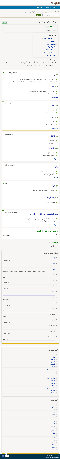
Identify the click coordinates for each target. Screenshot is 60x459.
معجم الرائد (52, 41)
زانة (54, 263)
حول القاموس (38, 7)
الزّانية (53, 308)
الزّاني (53, 297)
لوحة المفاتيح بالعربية (51, 7)
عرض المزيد (55, 97)
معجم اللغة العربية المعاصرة (47, 38)
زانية (54, 269)
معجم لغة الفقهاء (50, 49)
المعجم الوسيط (51, 44)
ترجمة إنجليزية (51, 55)
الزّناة (53, 291)
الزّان (53, 274)
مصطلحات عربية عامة (48, 52)
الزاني (53, 280)
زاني (54, 258)
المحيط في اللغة (50, 47)
